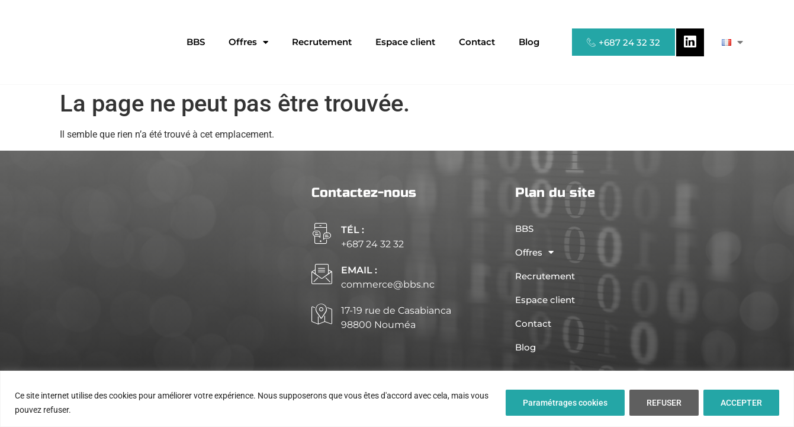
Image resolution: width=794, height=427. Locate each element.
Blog (529, 41)
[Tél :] (321, 233)
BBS (196, 41)
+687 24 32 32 (372, 244)
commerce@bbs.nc (388, 284)
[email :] (321, 273)
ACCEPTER (741, 402)
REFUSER (664, 402)
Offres (248, 42)
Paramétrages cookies (565, 402)
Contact (477, 41)
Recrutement (322, 41)
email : (359, 270)
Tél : (352, 229)
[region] (397, 399)
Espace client (405, 41)
